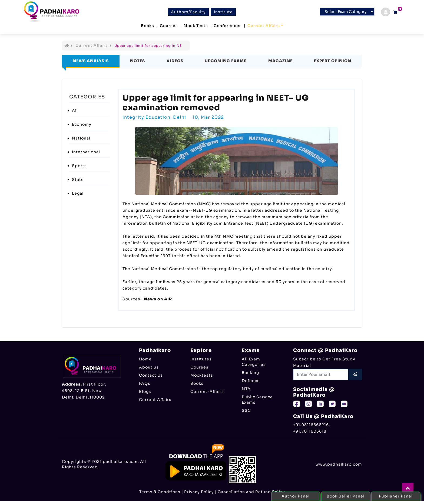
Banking (250, 372)
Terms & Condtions (159, 491)
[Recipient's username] (321, 374)
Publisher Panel (396, 496)
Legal (78, 193)
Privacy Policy (199, 491)
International (86, 152)
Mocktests (201, 375)
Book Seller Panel (346, 496)
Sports (79, 165)
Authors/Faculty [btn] (188, 11)
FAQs (144, 383)
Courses (169, 26)
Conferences (228, 26)
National (81, 138)
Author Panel (295, 496)
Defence (251, 380)
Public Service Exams (257, 399)
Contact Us (151, 375)
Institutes (201, 359)
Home (145, 359)
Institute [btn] (223, 11)
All (75, 110)
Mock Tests (196, 26)
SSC (246, 410)
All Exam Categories (254, 362)
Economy (81, 124)
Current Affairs (263, 26)
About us (149, 367)
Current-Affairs (207, 391)
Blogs (145, 391)
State (78, 179)
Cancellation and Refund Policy (251, 491)
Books (147, 26)
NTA (246, 388)
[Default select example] (347, 12)
